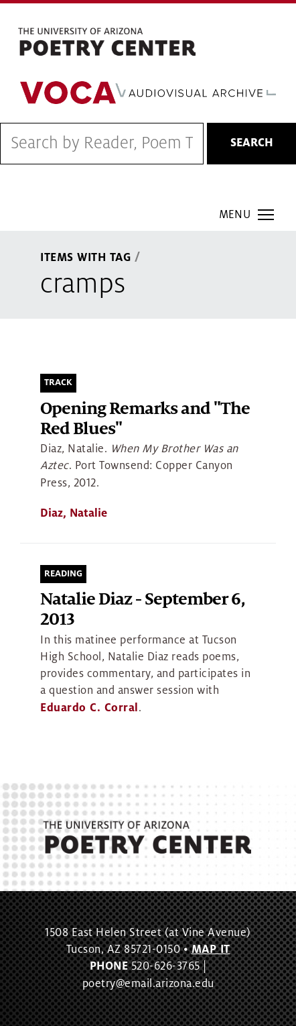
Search (251, 143)
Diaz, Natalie (73, 513)
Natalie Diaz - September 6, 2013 (142, 610)
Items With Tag (85, 258)
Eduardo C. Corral (89, 708)
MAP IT (211, 949)
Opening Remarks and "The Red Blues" (145, 419)
